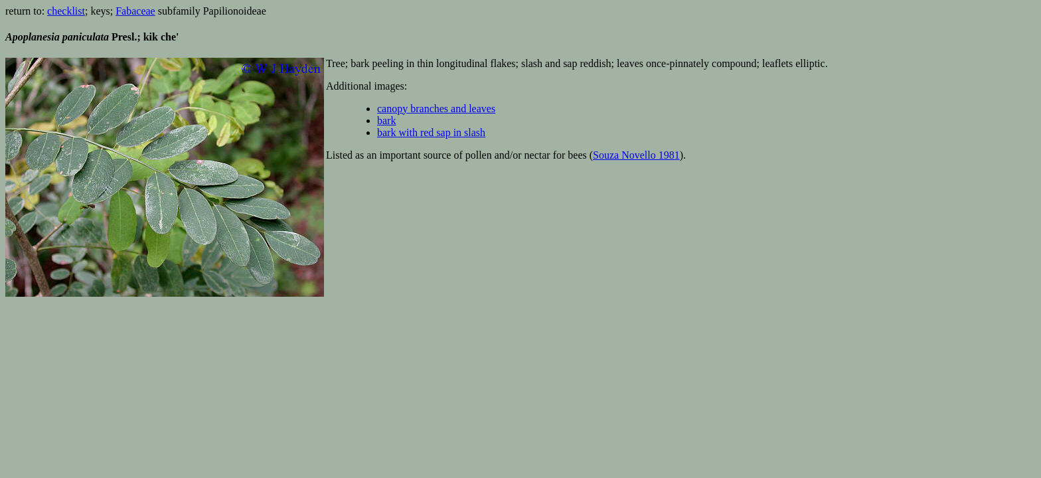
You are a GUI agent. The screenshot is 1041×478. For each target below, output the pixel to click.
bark (386, 120)
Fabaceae (135, 11)
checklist (66, 11)
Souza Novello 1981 (636, 155)
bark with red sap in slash (431, 132)
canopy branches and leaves (436, 108)
